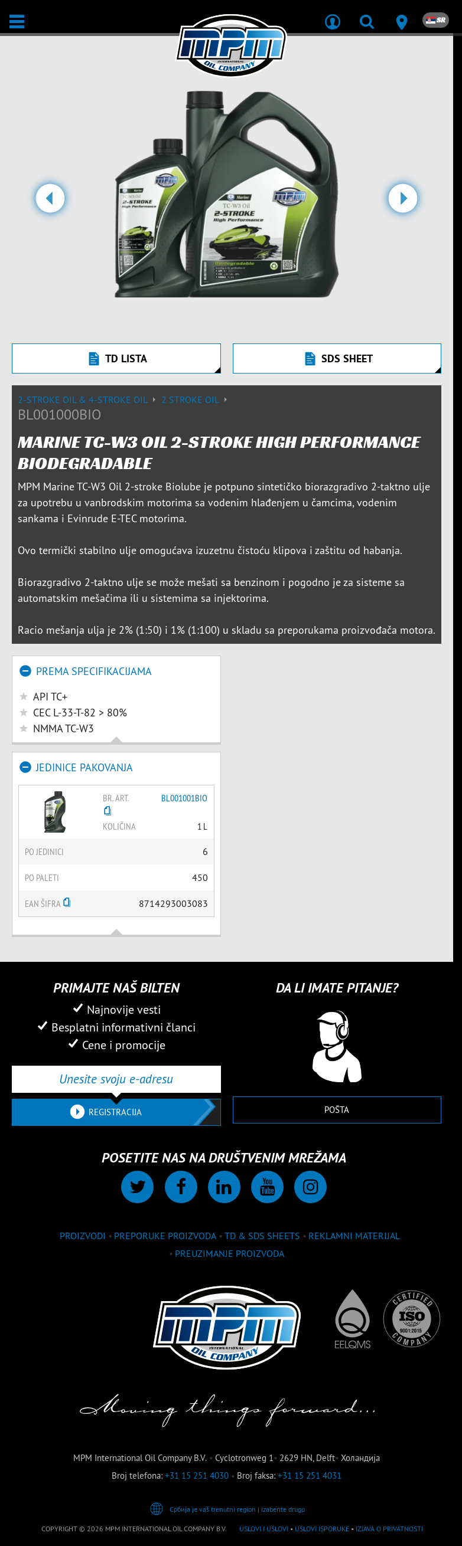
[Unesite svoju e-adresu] (116, 1079)
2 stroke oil (195, 399)
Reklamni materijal (354, 1236)
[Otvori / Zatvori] (16, 21)
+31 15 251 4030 (197, 1475)
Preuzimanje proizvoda (229, 1253)
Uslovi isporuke (322, 1528)
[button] (50, 203)
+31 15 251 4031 (309, 1475)
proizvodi (83, 1236)
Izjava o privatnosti (389, 1528)
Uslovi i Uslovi (263, 1528)
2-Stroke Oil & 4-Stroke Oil (89, 399)
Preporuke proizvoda (165, 1236)
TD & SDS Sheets (262, 1236)
